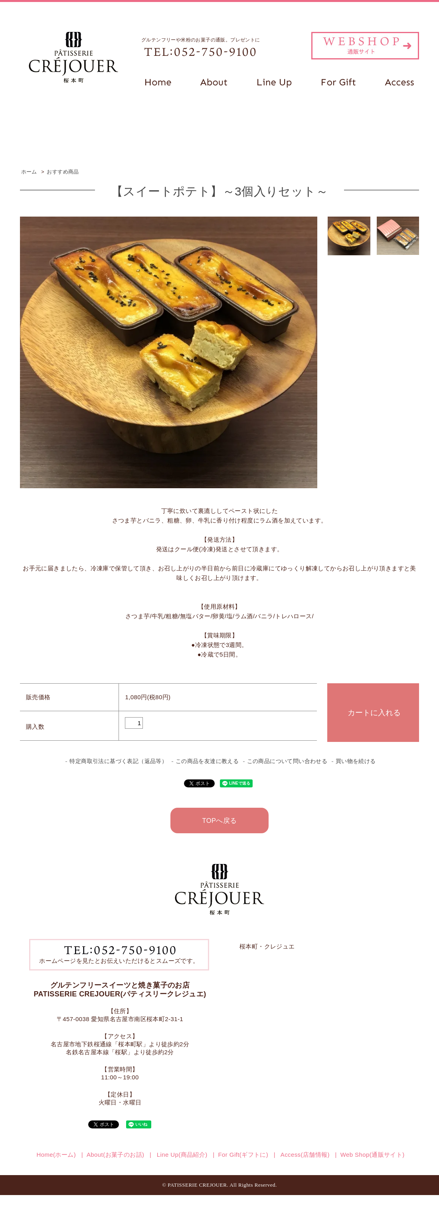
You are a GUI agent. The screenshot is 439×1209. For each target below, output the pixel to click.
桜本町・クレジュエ (267, 946)
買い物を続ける (356, 761)
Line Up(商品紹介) (181, 1154)
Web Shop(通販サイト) (372, 1154)
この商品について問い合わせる (287, 761)
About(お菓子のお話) (115, 1154)
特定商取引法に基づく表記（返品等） (118, 761)
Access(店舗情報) (304, 1154)
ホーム (29, 172)
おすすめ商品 (63, 172)
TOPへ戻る (219, 820)
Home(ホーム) (56, 1154)
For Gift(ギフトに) (243, 1154)
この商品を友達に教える (207, 761)
